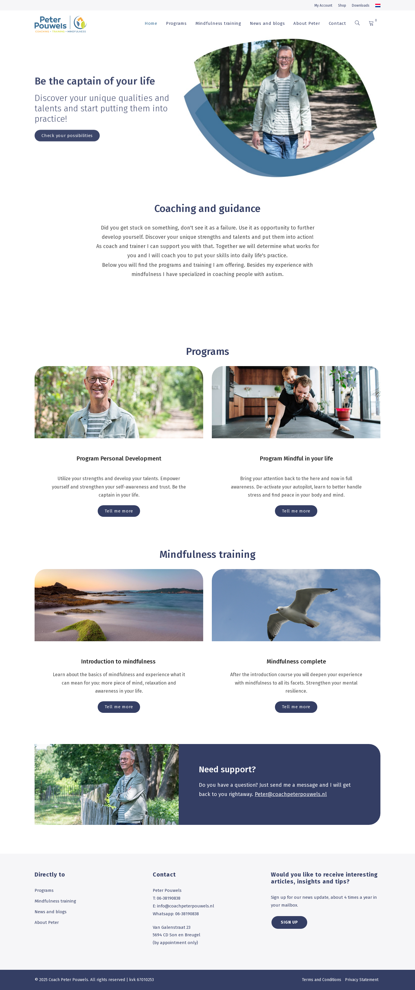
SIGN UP (289, 922)
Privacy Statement (361, 979)
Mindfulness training (218, 23)
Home (151, 23)
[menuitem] (377, 5)
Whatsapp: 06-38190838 (176, 913)
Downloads (360, 5)
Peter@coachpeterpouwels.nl (291, 794)
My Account (323, 5)
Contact (337, 23)
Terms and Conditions (321, 979)
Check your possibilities (67, 144)
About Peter (306, 23)
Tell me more (119, 511)
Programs (176, 23)
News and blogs (267, 23)
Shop (342, 5)
